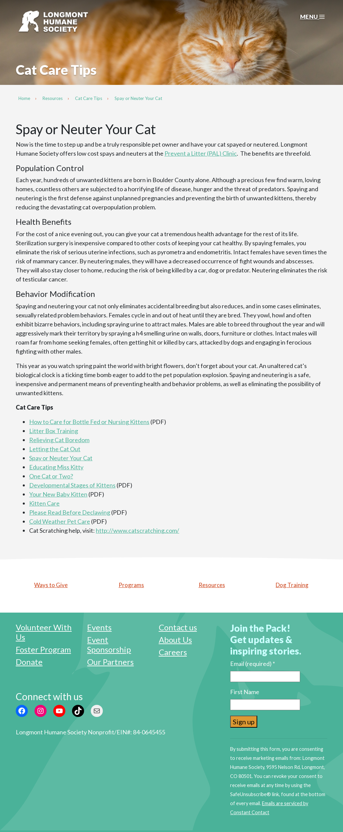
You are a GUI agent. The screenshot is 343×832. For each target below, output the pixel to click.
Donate (29, 662)
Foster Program (43, 649)
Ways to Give (51, 584)
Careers (173, 652)
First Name (244, 691)
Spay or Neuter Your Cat (60, 458)
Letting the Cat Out (54, 449)
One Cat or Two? (51, 476)
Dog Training (292, 584)
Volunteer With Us (44, 632)
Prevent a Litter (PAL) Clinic (200, 153)
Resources (212, 584)
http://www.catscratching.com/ (137, 530)
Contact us (178, 627)
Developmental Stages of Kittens (72, 485)
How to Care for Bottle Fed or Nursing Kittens (89, 421)
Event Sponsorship (109, 644)
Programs (131, 584)
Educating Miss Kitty (56, 467)
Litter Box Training (53, 430)
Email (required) (252, 663)
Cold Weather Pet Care (59, 521)
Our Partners (110, 662)
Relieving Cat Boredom (59, 440)
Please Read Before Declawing (69, 512)
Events (99, 627)
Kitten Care (44, 503)
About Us (175, 639)
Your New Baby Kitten (58, 494)
